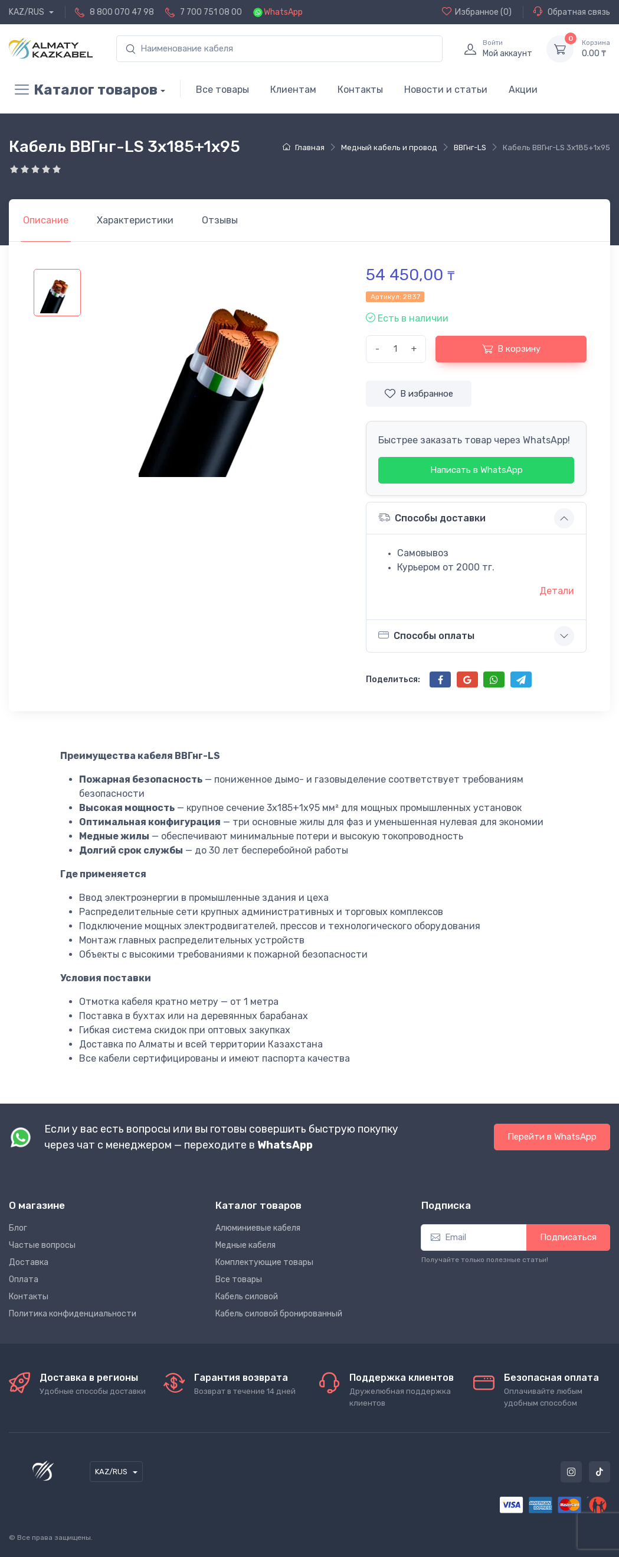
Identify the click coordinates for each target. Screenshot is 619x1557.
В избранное (419, 393)
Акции (523, 89)
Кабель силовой (246, 1297)
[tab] (135, 220)
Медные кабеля (245, 1245)
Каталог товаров (83, 90)
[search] (279, 48)
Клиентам (293, 89)
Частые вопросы (42, 1245)
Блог (18, 1228)
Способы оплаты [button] (426, 635)
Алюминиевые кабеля (257, 1228)
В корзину (511, 348)
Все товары (222, 89)
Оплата (23, 1279)
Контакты (360, 89)
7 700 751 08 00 (211, 12)
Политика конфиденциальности (72, 1314)
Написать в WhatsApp (476, 470)
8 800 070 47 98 (122, 12)
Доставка (28, 1262)
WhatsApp (283, 12)
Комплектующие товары (264, 1262)
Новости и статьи (445, 89)
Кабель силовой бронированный (278, 1314)
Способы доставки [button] (432, 517)
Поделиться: (393, 679)
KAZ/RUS (27, 12)
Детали (556, 590)
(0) (477, 12)
